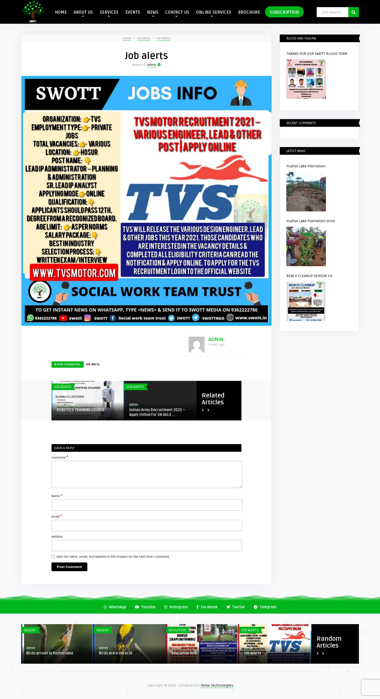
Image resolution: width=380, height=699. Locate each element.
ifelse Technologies (217, 685)
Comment (59, 457)
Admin (151, 65)
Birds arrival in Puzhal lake (49, 653)
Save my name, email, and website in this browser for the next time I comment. (113, 557)
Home (127, 38)
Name (56, 495)
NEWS (152, 13)
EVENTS (132, 12)
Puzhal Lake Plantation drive (310, 221)
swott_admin (66, 404)
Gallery (30, 630)
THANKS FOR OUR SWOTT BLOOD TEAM (316, 53)
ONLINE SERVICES (213, 13)
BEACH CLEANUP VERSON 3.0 (309, 276)
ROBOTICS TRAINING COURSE (81, 410)
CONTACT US (177, 13)
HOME (61, 12)
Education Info (184, 653)
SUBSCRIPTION (284, 12)
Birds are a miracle (115, 653)
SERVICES (109, 13)
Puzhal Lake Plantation (306, 166)
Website (57, 536)
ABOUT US (83, 13)
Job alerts (163, 38)
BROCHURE (249, 12)
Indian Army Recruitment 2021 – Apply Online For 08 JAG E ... (157, 412)
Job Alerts (144, 38)
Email (56, 516)
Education (177, 630)
